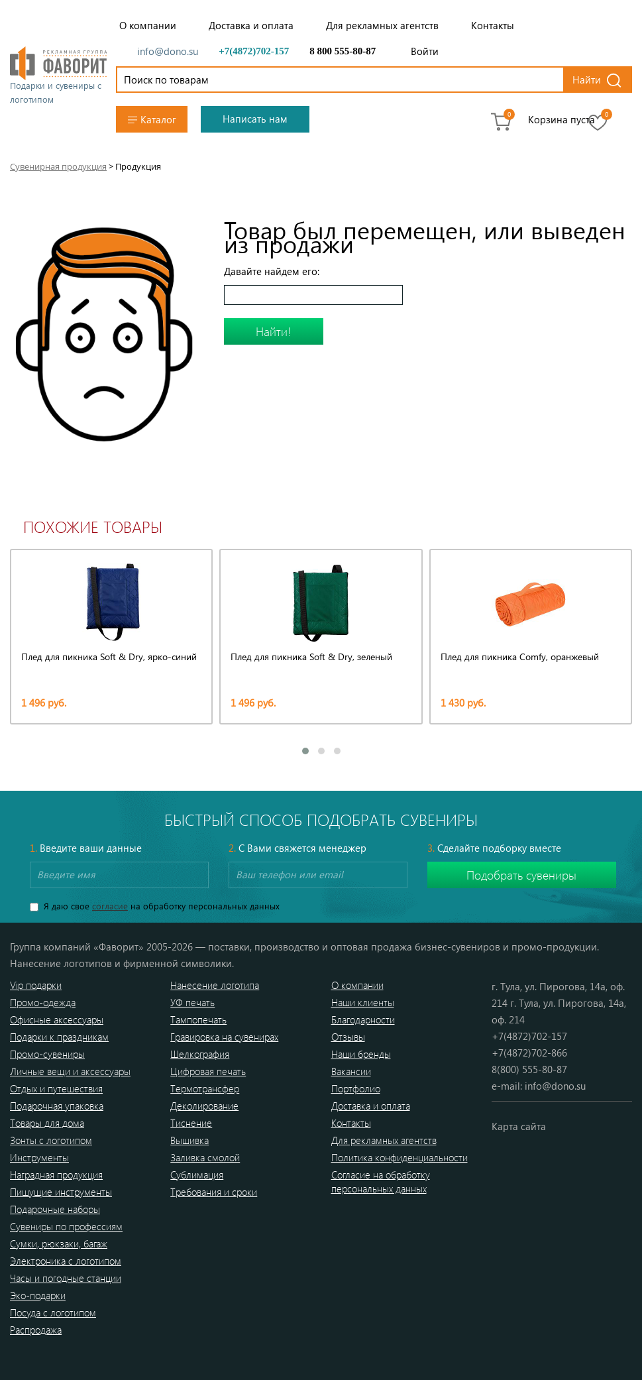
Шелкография (199, 1054)
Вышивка (189, 1140)
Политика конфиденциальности (399, 1157)
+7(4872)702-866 (529, 1052)
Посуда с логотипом (53, 1312)
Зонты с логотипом (51, 1140)
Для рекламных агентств (382, 25)
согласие (110, 905)
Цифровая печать (208, 1071)
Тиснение (191, 1122)
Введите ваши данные (86, 847)
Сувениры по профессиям (66, 1226)
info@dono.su (167, 51)
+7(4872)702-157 (254, 51)
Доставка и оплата (251, 25)
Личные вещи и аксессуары (70, 1071)
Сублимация (196, 1174)
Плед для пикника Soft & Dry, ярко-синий (109, 656)
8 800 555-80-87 (342, 51)
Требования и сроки (213, 1191)
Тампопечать (198, 1019)
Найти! (273, 331)
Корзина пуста (561, 119)
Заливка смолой (205, 1157)
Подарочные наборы (55, 1209)
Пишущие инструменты (61, 1191)
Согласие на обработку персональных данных (380, 1181)
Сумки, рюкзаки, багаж (58, 1243)
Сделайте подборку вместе (494, 847)
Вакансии (351, 1071)
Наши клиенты (362, 1002)
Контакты (492, 25)
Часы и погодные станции (65, 1278)
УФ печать (192, 1002)
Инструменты (39, 1157)
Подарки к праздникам (59, 1036)
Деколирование (204, 1105)
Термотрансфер (204, 1088)
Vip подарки (36, 985)
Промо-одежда (43, 1002)
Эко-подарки (38, 1295)
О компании (147, 25)
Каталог (152, 120)
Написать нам (255, 118)
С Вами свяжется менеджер (297, 847)
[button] (305, 751)
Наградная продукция (56, 1174)
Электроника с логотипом (65, 1260)
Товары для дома (47, 1122)
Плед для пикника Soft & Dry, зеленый (311, 656)
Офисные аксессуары (56, 1019)
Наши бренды (361, 1054)
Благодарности (363, 1019)
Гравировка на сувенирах (224, 1036)
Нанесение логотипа (214, 985)
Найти (586, 79)
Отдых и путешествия (56, 1088)
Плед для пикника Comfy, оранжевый (520, 656)
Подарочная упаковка (56, 1105)
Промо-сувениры (47, 1054)
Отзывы (348, 1036)
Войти (425, 51)
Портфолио (355, 1088)
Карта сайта (519, 1126)
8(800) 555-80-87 (529, 1069)
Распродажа (36, 1329)
